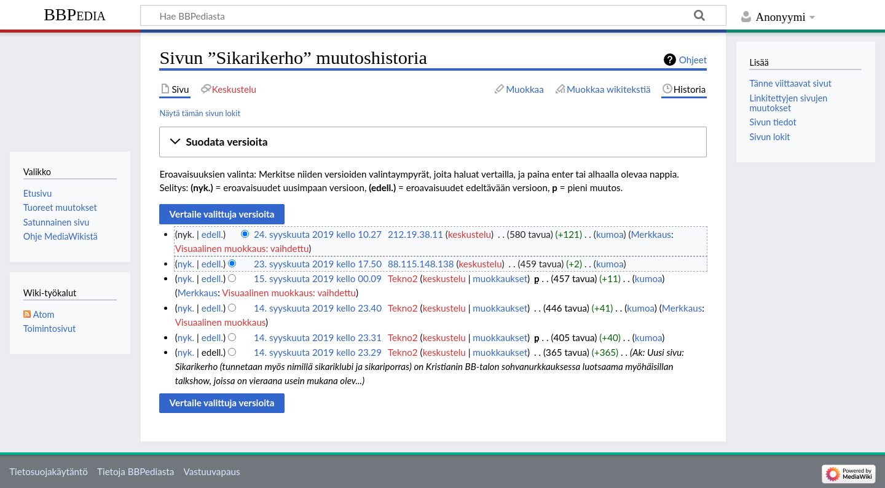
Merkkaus (651, 234)
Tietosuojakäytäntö (48, 471)
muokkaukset (500, 278)
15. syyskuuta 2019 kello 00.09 (318, 278)
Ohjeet (693, 59)
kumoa (610, 234)
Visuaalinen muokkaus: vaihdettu (242, 248)
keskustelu (469, 234)
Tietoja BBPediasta (135, 471)
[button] (433, 142)
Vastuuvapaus (212, 471)
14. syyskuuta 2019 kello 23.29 (318, 352)
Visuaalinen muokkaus (220, 322)
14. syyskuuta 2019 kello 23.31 (318, 337)
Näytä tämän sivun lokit (199, 113)
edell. (212, 234)
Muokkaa (525, 89)
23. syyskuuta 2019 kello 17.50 (318, 263)
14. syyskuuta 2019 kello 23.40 (318, 307)
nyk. (186, 263)
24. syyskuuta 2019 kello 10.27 (318, 234)
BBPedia (75, 14)
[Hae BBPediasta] (433, 15)
